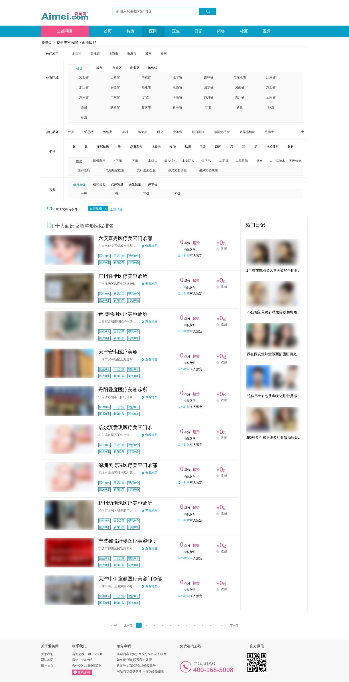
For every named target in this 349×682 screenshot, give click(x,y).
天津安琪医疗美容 (118, 352)
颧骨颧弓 (99, 161)
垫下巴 (206, 161)
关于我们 (47, 654)
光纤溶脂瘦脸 (146, 170)
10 (211, 625)
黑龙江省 (239, 77)
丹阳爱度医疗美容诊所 (122, 389)
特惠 (130, 31)
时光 (160, 132)
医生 (176, 31)
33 (222, 625)
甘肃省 (146, 107)
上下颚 (117, 161)
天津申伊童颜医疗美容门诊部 (130, 578)
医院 (153, 31)
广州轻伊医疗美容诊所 (122, 276)
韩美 (71, 132)
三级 (146, 194)
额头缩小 (170, 161)
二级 (115, 194)
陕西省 (115, 107)
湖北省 (271, 87)
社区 (244, 31)
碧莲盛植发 (247, 132)
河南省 (239, 87)
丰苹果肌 (241, 161)
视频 (267, 31)
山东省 (208, 87)
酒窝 (259, 161)
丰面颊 (224, 161)
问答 (221, 31)
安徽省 (115, 87)
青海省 (177, 107)
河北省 (84, 77)
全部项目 (65, 31)
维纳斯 (107, 132)
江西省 (177, 87)
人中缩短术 (277, 161)
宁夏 (208, 107)
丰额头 (152, 161)
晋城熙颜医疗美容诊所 (122, 314)
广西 (146, 97)
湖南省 (84, 97)
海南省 (177, 97)
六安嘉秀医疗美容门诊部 (125, 238)
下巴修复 (295, 161)
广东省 (115, 97)
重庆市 (131, 53)
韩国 (148, 53)
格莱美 (142, 132)
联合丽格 (198, 132)
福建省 (146, 87)
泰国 (163, 53)
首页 (108, 31)
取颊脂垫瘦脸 (115, 170)
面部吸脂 (89, 42)
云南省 (271, 97)
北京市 (77, 53)
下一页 (234, 625)
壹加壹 (177, 132)
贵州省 (239, 97)
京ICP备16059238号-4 (143, 665)
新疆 (240, 107)
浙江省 (84, 87)
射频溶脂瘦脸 (208, 170)
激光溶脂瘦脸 (177, 170)
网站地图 (47, 660)
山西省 (115, 77)
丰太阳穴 (188, 161)
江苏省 (271, 77)
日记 (199, 31)
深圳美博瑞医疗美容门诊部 (127, 465)
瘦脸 (79, 161)
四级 (177, 194)
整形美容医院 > (69, 42)
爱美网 (47, 42)
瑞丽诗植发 (222, 132)
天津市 (95, 53)
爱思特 (88, 132)
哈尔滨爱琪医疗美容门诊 (125, 427)
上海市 (113, 53)
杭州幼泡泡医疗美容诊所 (125, 503)
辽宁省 (177, 77)
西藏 (84, 107)
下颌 (135, 161)
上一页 (128, 625)
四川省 (208, 97)
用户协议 (47, 665)
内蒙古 (146, 77)
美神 (125, 132)
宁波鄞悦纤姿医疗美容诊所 (127, 541)
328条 (114, 625)
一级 (84, 194)
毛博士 (269, 132)
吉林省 (208, 77)
